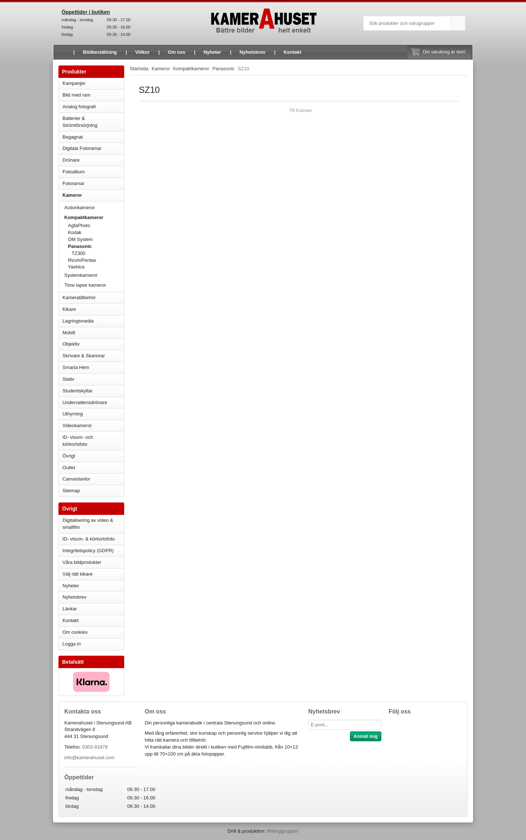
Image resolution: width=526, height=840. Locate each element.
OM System (80, 239)
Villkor (142, 52)
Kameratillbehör (93, 297)
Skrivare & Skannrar (93, 355)
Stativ (93, 379)
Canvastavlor (76, 479)
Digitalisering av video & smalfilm (87, 523)
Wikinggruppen (282, 831)
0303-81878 (94, 747)
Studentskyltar (77, 390)
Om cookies (75, 632)
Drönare (93, 160)
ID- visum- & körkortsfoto (88, 539)
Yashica (76, 267)
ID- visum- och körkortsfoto (77, 440)
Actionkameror (94, 207)
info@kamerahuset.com (89, 757)
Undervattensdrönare (93, 402)
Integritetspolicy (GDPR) (88, 550)
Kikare (93, 309)
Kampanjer (73, 83)
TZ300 (78, 253)
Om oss (177, 52)
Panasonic (96, 246)
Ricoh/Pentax (96, 260)
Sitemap (71, 490)
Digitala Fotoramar (82, 148)
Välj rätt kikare (77, 574)
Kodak (74, 232)
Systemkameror (94, 275)
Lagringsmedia (93, 321)
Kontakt (292, 52)
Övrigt (68, 456)
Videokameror (93, 425)
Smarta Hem (75, 367)
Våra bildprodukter (81, 562)
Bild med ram (93, 95)
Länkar (69, 608)
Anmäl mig (366, 736)
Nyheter (212, 52)
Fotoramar (93, 183)
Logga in (71, 644)
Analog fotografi (93, 106)
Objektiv (93, 344)
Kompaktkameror (94, 217)
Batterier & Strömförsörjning (93, 122)
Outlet (68, 467)
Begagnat (93, 137)
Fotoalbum (93, 171)
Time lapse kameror (94, 285)
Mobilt (93, 332)
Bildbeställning (100, 52)
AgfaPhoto (79, 225)
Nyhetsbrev (253, 52)
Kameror (93, 195)
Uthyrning (72, 414)
